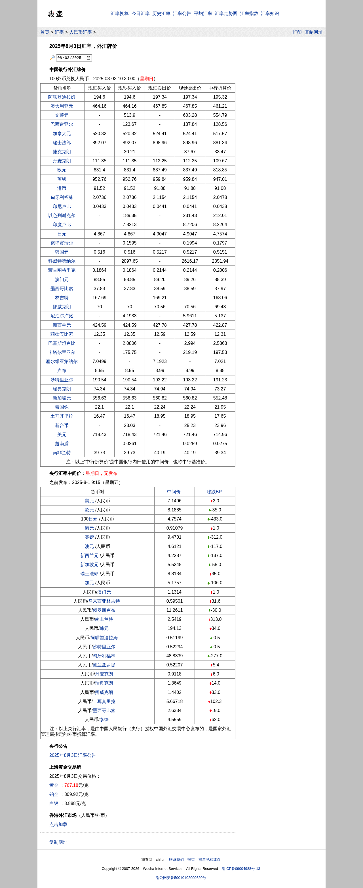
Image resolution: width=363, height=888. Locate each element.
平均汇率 (203, 13)
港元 (89, 528)
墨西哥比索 (61, 288)
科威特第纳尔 (61, 261)
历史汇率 (161, 13)
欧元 (61, 169)
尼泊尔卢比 (61, 315)
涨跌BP (214, 491)
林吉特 (62, 297)
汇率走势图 (226, 13)
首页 (44, 32)
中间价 (174, 491)
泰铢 (104, 719)
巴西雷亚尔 (61, 124)
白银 (53, 803)
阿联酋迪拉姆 (61, 97)
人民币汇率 (80, 32)
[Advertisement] (280, 124)
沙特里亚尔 (61, 379)
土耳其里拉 (61, 416)
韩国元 (62, 252)
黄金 (53, 785)
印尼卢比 (62, 206)
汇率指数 (249, 13)
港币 (61, 188)
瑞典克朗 (62, 388)
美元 (61, 434)
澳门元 (62, 279)
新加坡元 (62, 398)
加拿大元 (62, 133)
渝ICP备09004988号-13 (241, 868)
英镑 (61, 179)
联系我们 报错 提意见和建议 (195, 859)
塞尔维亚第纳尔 (62, 361)
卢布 (61, 370)
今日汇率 (141, 13)
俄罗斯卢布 (104, 610)
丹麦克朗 (62, 160)
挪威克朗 (62, 306)
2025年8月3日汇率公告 (72, 755)
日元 (61, 233)
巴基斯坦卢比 (61, 343)
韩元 (104, 628)
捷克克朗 (62, 151)
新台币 (62, 425)
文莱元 (62, 115)
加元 (89, 582)
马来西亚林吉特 (104, 601)
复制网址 (315, 32)
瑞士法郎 (62, 142)
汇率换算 (120, 13)
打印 (297, 32)
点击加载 (58, 824)
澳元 (89, 546)
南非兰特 (62, 452)
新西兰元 (62, 325)
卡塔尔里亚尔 (61, 352)
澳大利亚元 (61, 106)
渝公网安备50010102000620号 (181, 878)
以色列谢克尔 (61, 215)
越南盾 (62, 443)
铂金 (53, 794)
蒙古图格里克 (61, 270)
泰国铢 (62, 407)
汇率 (59, 32)
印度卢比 (62, 224)
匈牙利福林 (61, 197)
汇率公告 (182, 13)
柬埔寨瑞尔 (61, 243)
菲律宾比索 (61, 334)
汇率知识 (270, 13)
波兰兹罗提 (104, 664)
